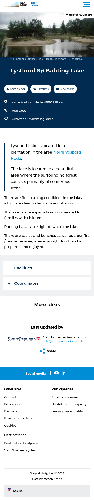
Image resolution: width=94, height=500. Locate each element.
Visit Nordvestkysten (20, 450)
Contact (10, 397)
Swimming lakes (40, 119)
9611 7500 (19, 111)
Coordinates (23, 283)
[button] (66, 4)
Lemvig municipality (67, 411)
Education (12, 404)
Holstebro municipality (69, 404)
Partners (10, 411)
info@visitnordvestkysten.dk (63, 341)
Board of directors (18, 418)
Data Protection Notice (47, 479)
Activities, (19, 119)
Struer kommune (64, 397)
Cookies (10, 426)
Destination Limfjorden (22, 443)
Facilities (20, 268)
